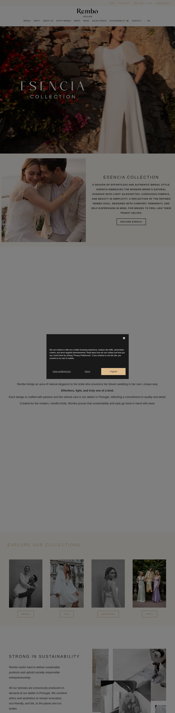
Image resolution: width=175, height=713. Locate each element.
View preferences (62, 371)
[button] (124, 338)
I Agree (113, 371)
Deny (87, 371)
